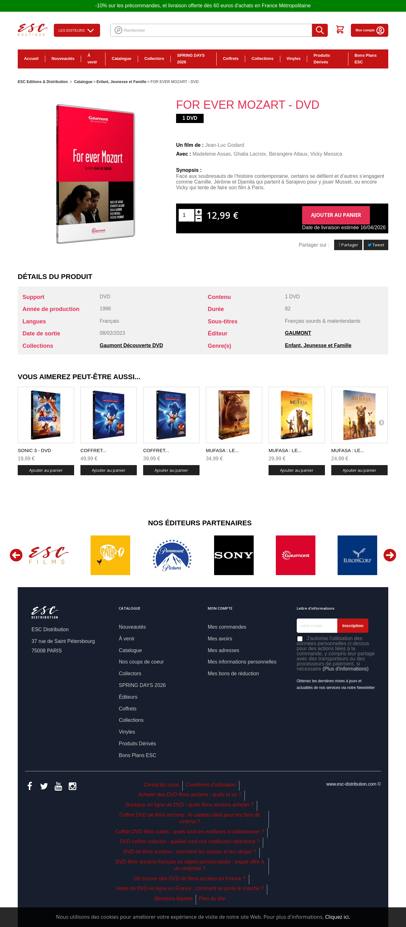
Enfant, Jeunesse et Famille (318, 345)
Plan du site (212, 898)
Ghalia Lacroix (250, 154)
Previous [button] (16, 555)
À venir (92, 58)
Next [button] (390, 555)
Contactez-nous (161, 785)
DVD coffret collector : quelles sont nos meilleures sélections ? (190, 841)
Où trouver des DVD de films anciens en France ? (190, 878)
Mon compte (370, 30)
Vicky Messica (326, 154)
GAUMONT (298, 333)
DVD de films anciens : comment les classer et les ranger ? (190, 851)
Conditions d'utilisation (211, 785)
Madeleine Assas (212, 154)
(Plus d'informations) (346, 668)
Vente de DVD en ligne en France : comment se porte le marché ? (190, 888)
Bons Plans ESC (366, 58)
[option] (48, 555)
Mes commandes (227, 627)
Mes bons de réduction (233, 673)
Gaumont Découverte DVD (131, 345)
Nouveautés (63, 58)
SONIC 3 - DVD (34, 450)
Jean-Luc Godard (224, 145)
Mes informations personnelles (242, 661)
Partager (348, 245)
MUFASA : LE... (222, 450)
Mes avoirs (220, 638)
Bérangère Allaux (288, 154)
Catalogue (121, 58)
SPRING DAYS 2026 (191, 58)
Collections (262, 58)
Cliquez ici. (337, 916)
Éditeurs (128, 697)
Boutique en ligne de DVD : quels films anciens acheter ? (190, 804)
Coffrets (230, 58)
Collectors (154, 58)
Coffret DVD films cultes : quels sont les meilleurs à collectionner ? (189, 831)
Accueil (31, 58)
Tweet (376, 245)
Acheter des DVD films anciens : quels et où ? (190, 794)
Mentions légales (174, 898)
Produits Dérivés (322, 58)
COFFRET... (93, 450)
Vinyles (294, 58)
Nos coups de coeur (141, 661)
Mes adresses (223, 650)
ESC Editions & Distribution (43, 82)
